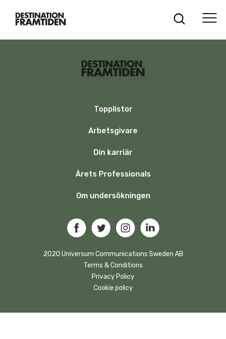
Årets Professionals (113, 174)
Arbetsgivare (113, 130)
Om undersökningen (113, 195)
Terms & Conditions (113, 265)
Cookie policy (113, 288)
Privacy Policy (113, 277)
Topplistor (113, 109)
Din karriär (113, 152)
